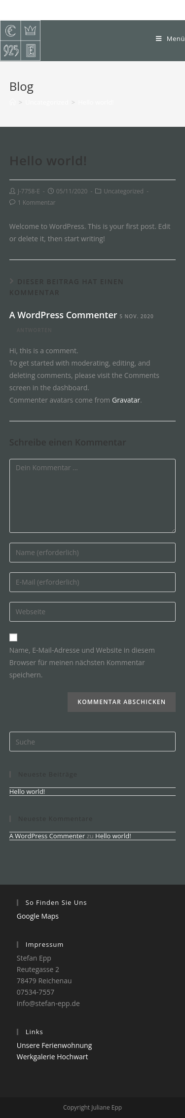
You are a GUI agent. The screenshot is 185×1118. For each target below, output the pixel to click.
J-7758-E (29, 191)
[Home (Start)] (12, 102)
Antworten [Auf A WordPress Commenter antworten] (34, 330)
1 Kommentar (37, 202)
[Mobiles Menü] (170, 38)
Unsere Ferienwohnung (54, 1045)
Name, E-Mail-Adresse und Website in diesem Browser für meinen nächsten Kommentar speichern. (82, 662)
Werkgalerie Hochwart (52, 1056)
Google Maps (38, 916)
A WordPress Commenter (63, 315)
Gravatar (126, 400)
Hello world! (27, 791)
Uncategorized (124, 191)
